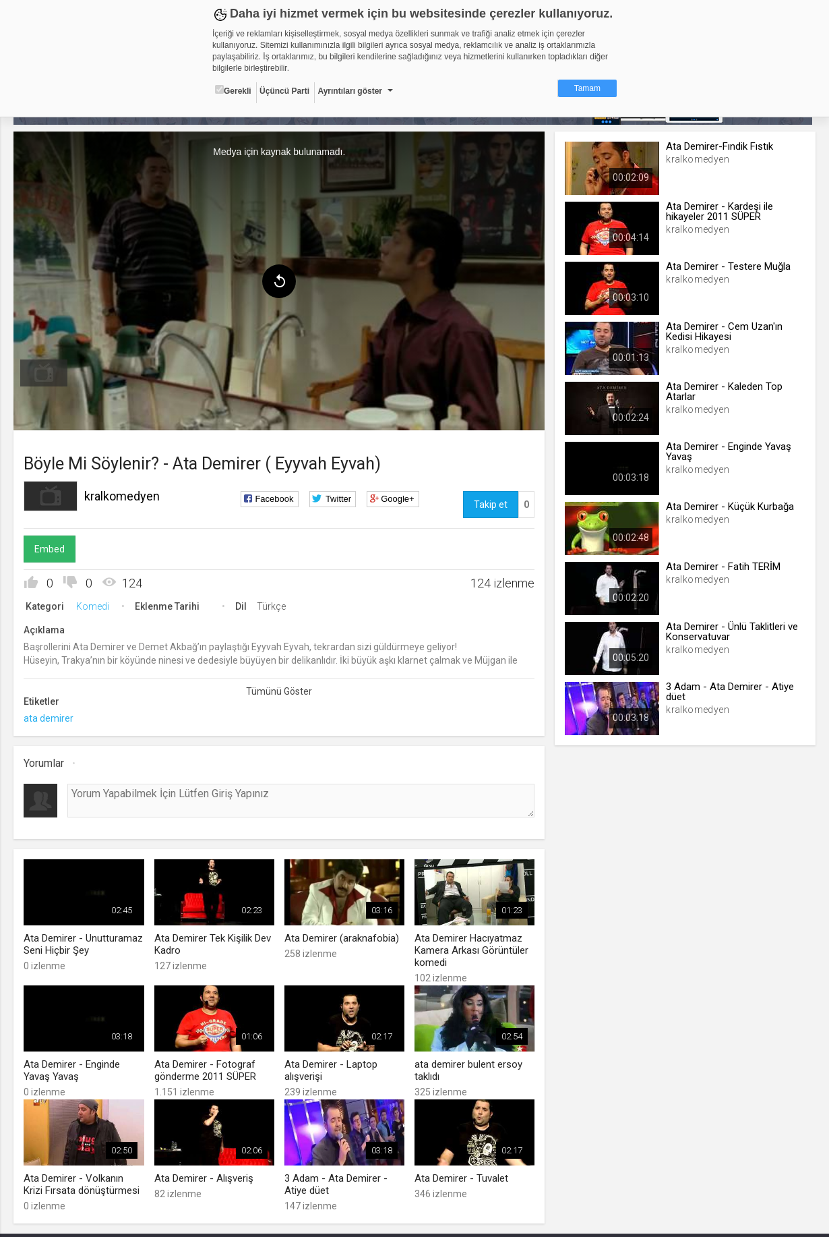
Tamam (587, 88)
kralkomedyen (124, 495)
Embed (51, 548)
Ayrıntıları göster (349, 91)
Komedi (94, 605)
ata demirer (50, 717)
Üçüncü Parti (284, 91)
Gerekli (233, 90)
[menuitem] (45, 372)
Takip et (490, 503)
